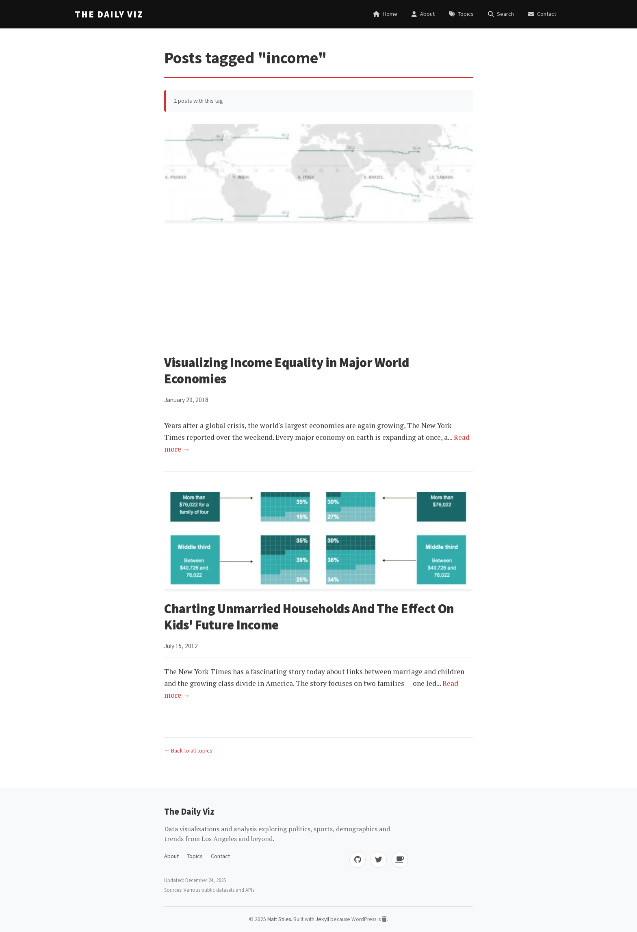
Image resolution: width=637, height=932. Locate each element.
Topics (195, 856)
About (171, 856)
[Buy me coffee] (400, 860)
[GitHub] (357, 860)
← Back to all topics (188, 750)
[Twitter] (378, 860)
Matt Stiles (279, 919)
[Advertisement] (318, 289)
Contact (220, 856)
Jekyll (322, 919)
